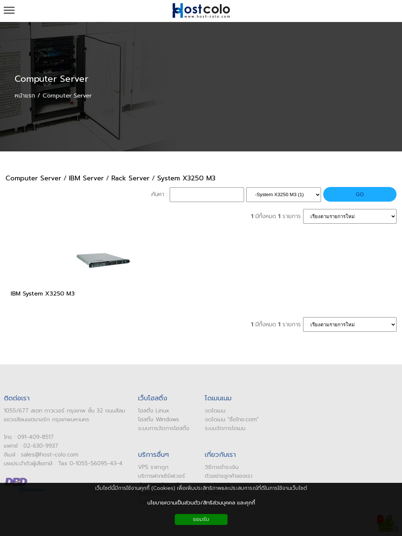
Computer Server (51, 79)
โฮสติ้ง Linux (151, 411)
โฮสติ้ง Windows (156, 419)
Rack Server (130, 178)
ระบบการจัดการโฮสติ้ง (162, 428)
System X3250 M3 (186, 178)
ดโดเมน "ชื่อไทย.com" (232, 419)
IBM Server (86, 178)
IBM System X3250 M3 (43, 293)
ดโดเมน (215, 411)
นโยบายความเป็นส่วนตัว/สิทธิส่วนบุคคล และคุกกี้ (201, 503)
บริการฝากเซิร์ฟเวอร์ (159, 476)
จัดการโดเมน (229, 428)
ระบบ (209, 428)
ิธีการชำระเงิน (222, 467)
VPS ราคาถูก (151, 467)
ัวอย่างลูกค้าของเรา (229, 476)
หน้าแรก (25, 95)
